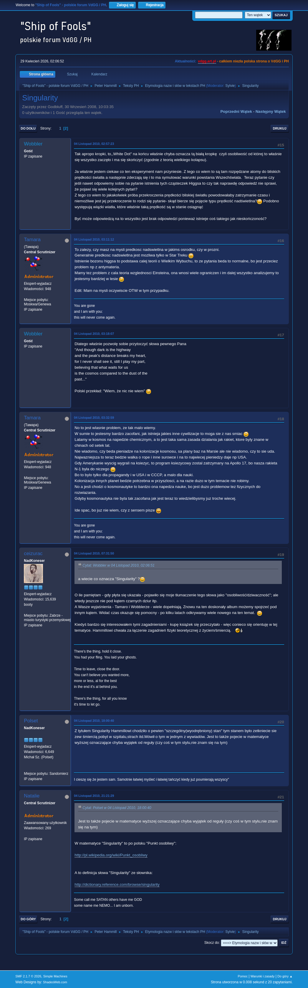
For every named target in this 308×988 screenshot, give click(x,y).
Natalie (31, 796)
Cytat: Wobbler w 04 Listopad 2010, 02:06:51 (118, 565)
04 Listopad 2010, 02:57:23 (94, 143)
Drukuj (280, 128)
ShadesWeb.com (55, 982)
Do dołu (28, 128)
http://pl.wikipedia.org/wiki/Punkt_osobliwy (110, 855)
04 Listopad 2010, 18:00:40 (94, 720)
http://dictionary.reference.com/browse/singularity (117, 884)
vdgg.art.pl (207, 61)
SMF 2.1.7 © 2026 (28, 976)
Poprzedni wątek (236, 111)
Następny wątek (271, 111)
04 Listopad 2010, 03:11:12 (94, 239)
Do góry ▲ (284, 976)
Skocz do (211, 943)
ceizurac (33, 553)
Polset (31, 721)
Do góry (28, 919)
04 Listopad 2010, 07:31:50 (94, 553)
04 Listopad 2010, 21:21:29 (94, 795)
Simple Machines (55, 976)
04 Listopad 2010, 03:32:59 (94, 417)
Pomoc (243, 976)
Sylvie (230, 86)
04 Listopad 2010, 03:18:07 (94, 333)
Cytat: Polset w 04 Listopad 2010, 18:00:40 (116, 808)
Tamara (32, 239)
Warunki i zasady (263, 976)
